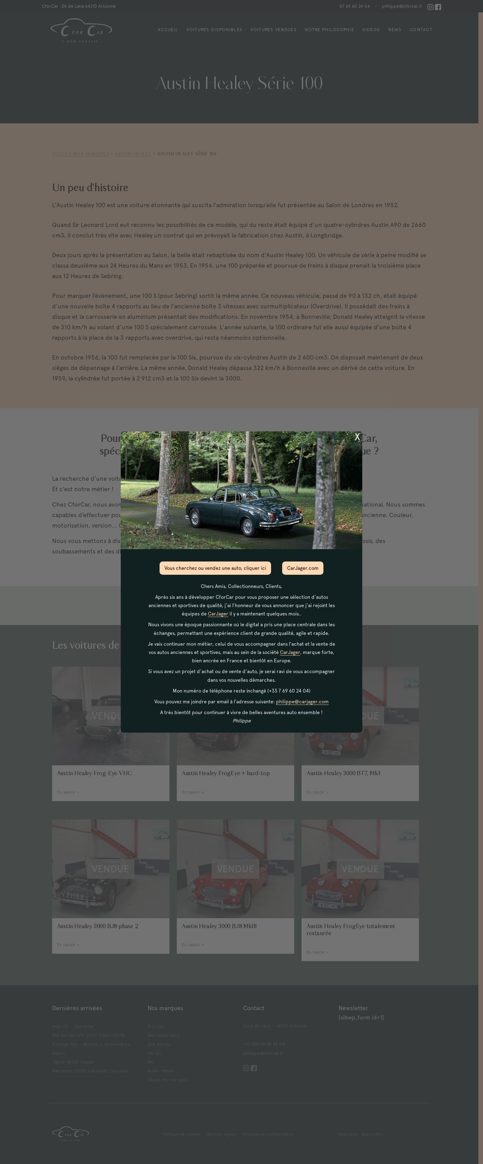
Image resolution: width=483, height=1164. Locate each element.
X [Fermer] (357, 436)
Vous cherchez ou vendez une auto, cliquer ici (215, 568)
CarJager (218, 614)
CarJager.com (303, 568)
